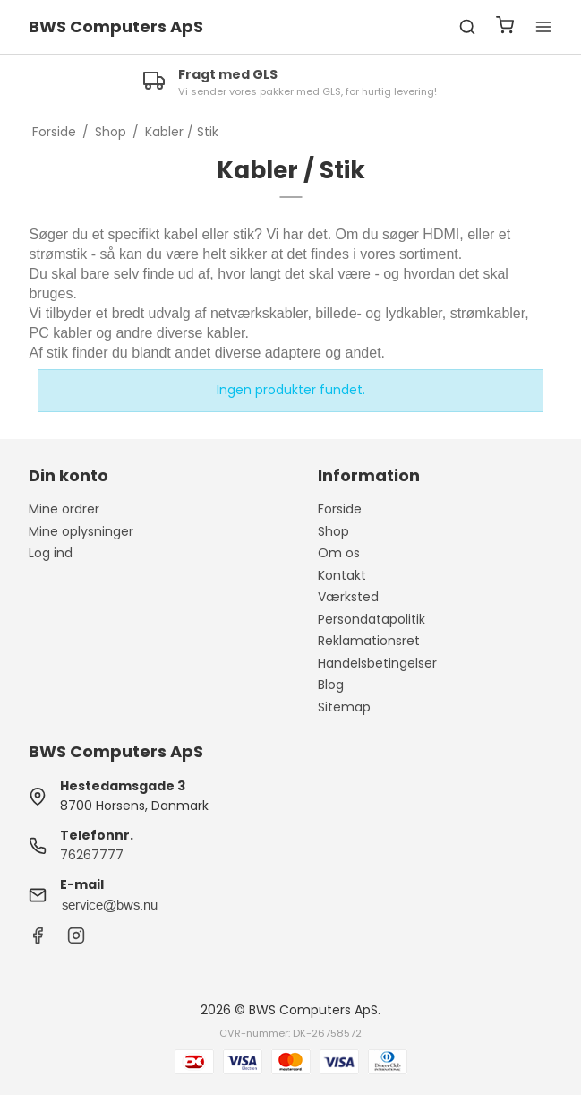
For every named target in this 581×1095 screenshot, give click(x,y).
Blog (331, 685)
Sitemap (344, 707)
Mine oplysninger (81, 531)
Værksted (348, 597)
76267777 (92, 855)
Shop (333, 531)
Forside (340, 509)
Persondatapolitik (371, 619)
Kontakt (342, 575)
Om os (339, 553)
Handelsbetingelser (377, 663)
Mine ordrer (64, 509)
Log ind (51, 553)
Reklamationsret (369, 641)
